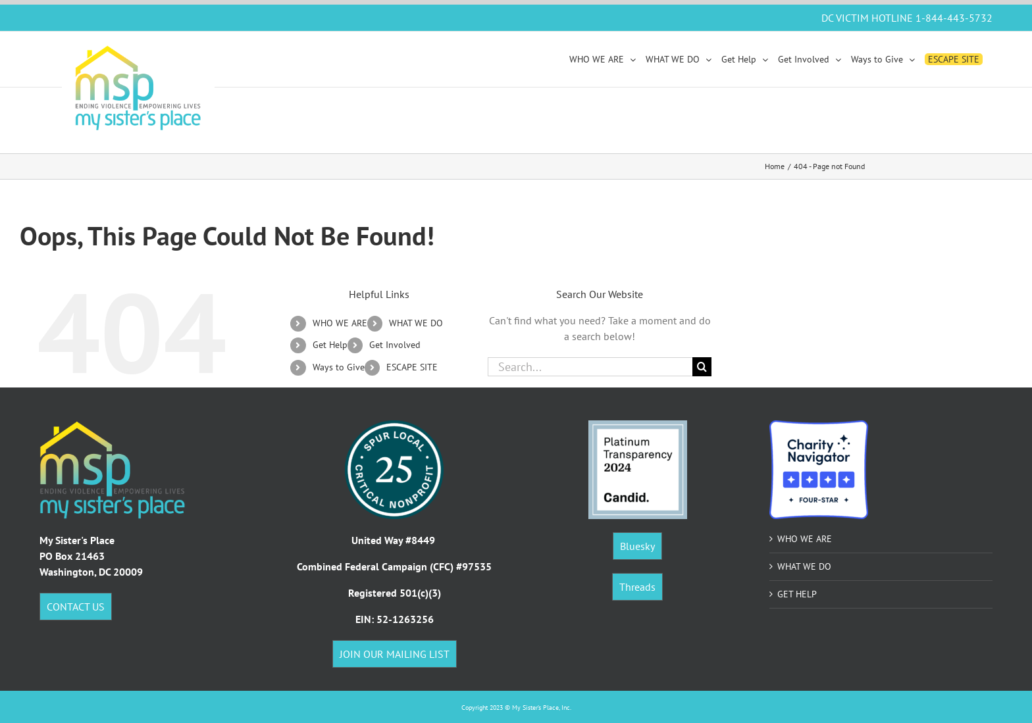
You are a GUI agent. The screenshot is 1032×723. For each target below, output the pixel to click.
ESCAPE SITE (412, 367)
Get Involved (395, 345)
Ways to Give (339, 367)
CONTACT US (76, 606)
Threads (637, 586)
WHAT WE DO (416, 323)
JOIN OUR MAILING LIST (395, 654)
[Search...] (590, 366)
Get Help (330, 345)
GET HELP (797, 594)
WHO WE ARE (340, 323)
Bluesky (637, 546)
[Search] (701, 366)
